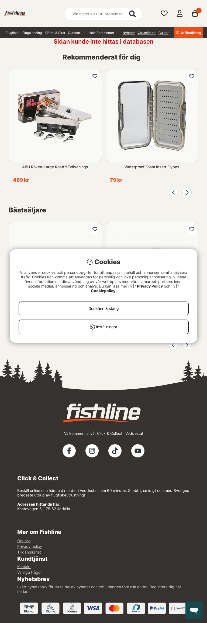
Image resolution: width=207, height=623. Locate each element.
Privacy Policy (150, 286)
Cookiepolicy (103, 290)
